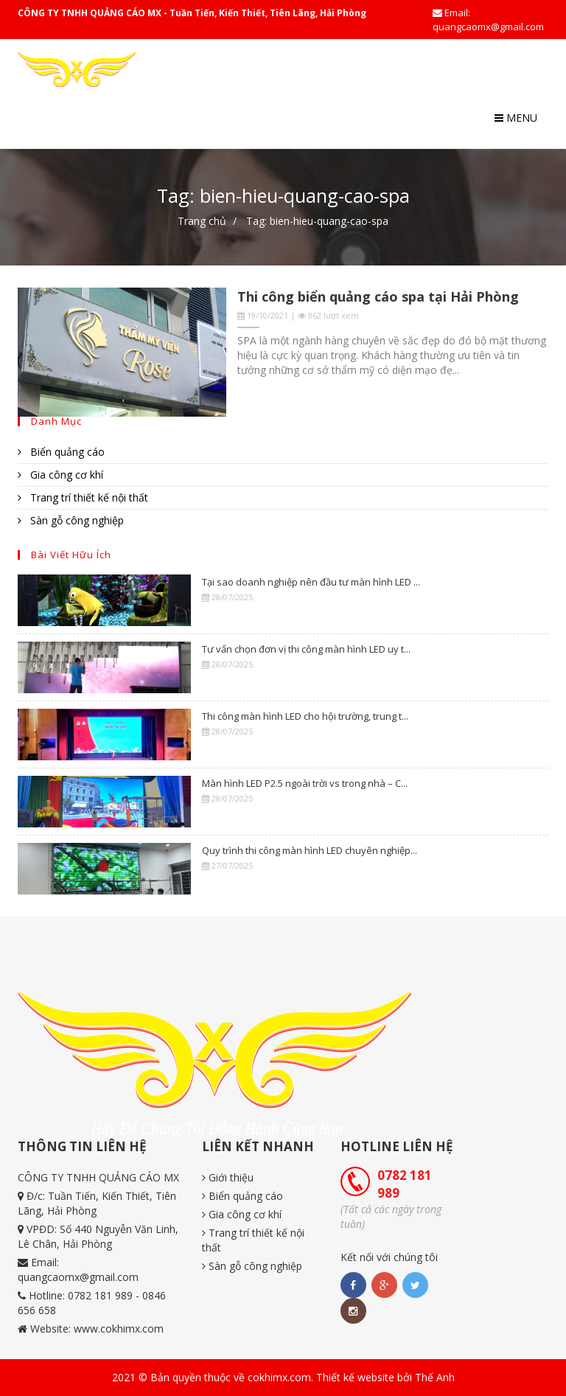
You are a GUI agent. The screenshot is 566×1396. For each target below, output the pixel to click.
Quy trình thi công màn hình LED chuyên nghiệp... (309, 850)
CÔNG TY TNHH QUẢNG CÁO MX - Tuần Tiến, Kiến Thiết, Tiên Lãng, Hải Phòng (192, 13)
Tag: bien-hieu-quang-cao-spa (317, 221)
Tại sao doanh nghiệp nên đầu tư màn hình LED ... (311, 581)
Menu (516, 118)
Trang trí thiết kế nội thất (83, 497)
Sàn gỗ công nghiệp (71, 520)
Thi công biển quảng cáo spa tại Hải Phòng (378, 296)
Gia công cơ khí (60, 475)
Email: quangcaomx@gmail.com (488, 19)
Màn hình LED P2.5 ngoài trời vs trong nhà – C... (305, 783)
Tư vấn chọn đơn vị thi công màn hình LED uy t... (306, 649)
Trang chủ (202, 221)
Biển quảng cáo (61, 452)
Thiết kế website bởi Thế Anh (385, 1377)
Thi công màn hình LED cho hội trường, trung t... (305, 716)
